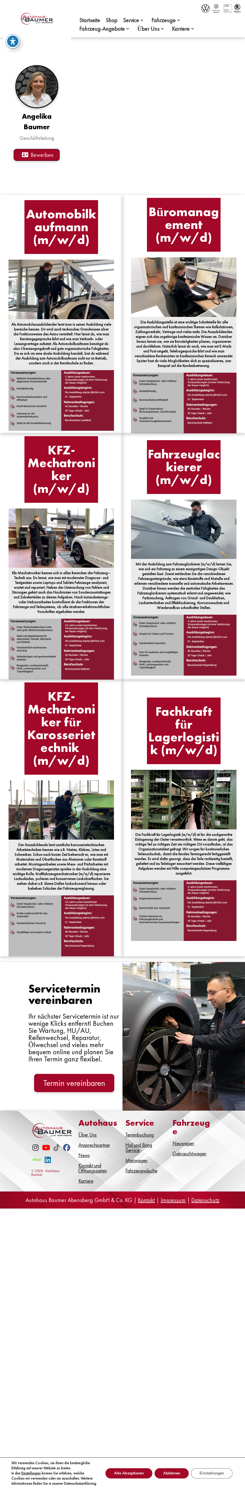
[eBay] (36, 1175)
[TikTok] (56, 1163)
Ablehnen (171, 1473)
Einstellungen (31, 1473)
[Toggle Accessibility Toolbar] (13, 41)
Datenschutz (205, 1214)
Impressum (173, 1214)
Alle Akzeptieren (129, 1473)
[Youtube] (46, 1163)
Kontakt (146, 1214)
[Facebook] (66, 1163)
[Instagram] (35, 1163)
